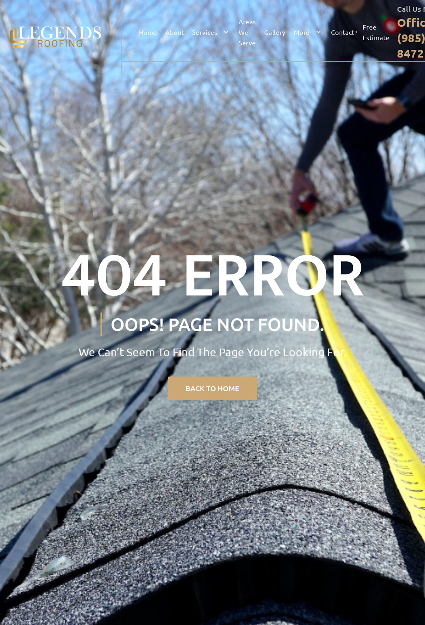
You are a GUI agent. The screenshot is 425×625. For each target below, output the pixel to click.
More (302, 32)
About (174, 32)
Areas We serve (247, 32)
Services (205, 32)
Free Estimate (376, 32)
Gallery (275, 32)
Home (148, 32)
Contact (343, 32)
